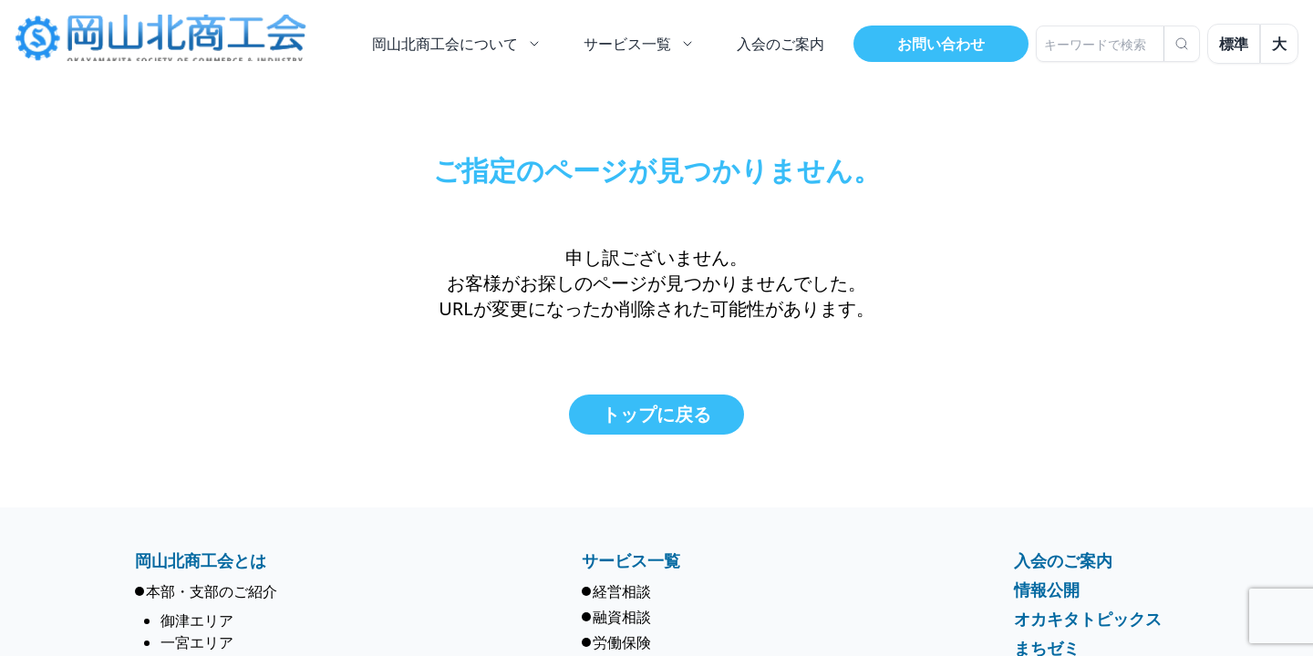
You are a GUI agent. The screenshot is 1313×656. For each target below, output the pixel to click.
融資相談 (622, 617)
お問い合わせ (941, 44)
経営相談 (622, 591)
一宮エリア (196, 642)
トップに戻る (656, 414)
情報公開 (1047, 589)
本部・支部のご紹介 (211, 591)
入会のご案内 (1063, 560)
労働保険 (622, 642)
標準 (1233, 44)
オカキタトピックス (1088, 619)
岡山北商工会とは (200, 560)
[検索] (1181, 43)
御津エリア (196, 620)
